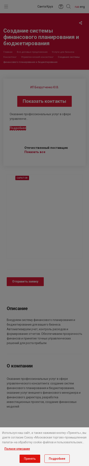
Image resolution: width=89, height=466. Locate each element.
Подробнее (57, 458)
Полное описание (17, 448)
